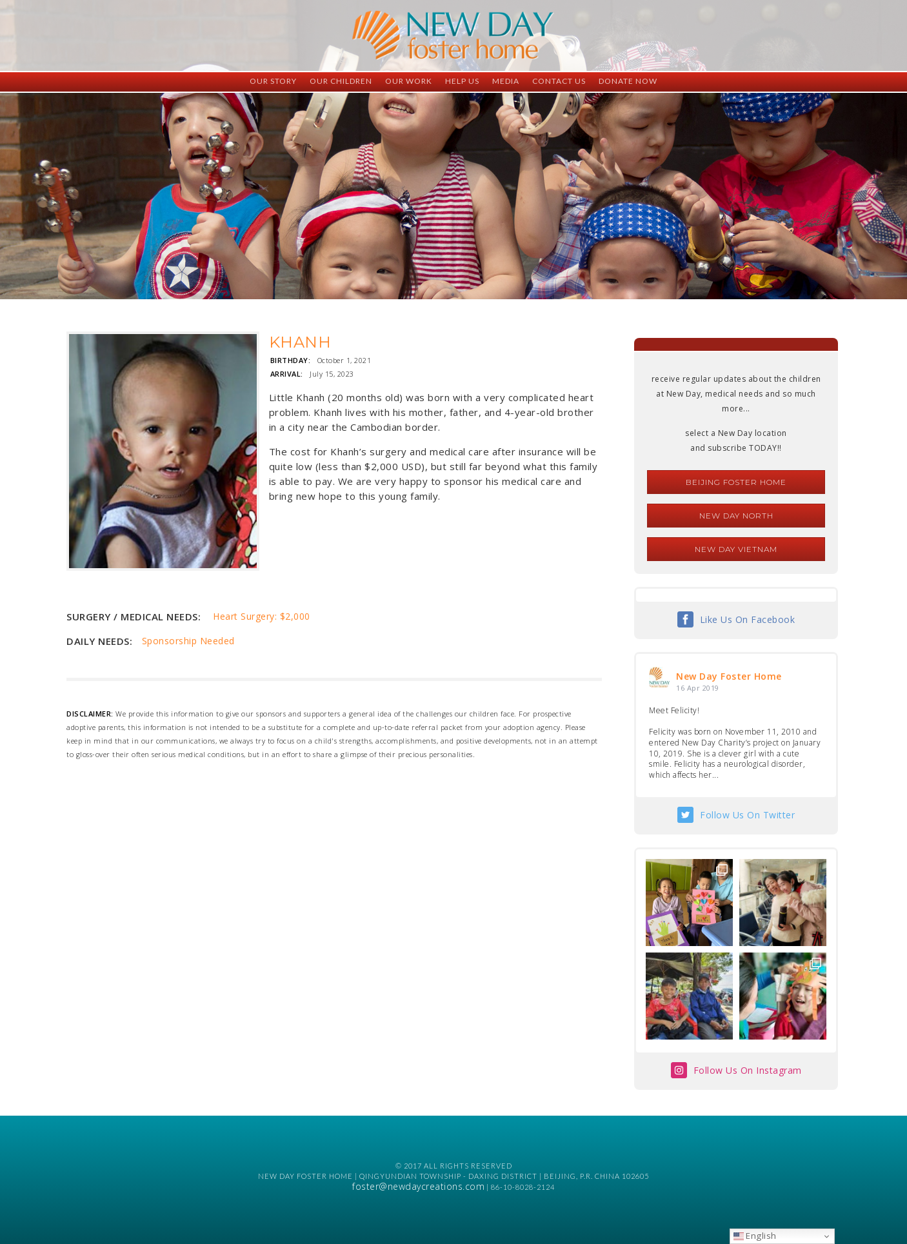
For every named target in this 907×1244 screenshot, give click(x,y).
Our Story (273, 81)
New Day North (736, 515)
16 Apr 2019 (697, 688)
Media (505, 81)
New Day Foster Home (729, 676)
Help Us (462, 81)
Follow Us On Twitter (747, 815)
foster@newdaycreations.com (418, 1186)
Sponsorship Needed (188, 641)
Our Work (408, 81)
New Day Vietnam (736, 549)
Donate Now (628, 81)
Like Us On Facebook (747, 619)
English (755, 1235)
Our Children (341, 81)
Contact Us (559, 81)
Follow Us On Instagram (747, 1070)
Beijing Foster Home (736, 482)
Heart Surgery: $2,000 (261, 616)
